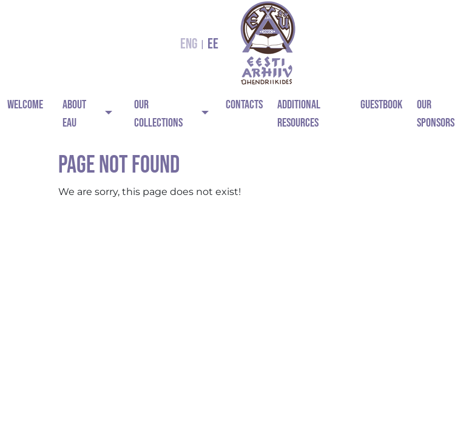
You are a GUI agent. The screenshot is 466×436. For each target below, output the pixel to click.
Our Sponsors (435, 113)
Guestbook (381, 104)
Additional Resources (298, 113)
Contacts (244, 104)
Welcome (25, 104)
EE (213, 44)
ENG (188, 44)
